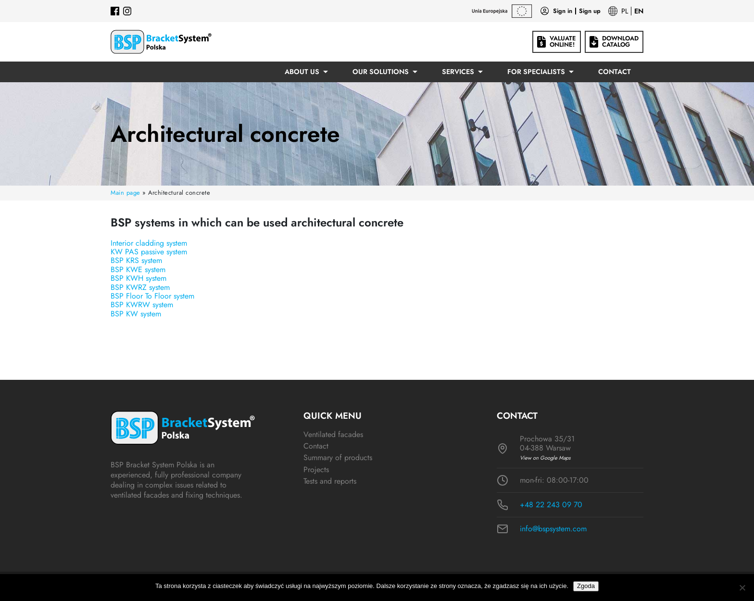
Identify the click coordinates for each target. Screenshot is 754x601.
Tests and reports (329, 481)
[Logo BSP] (161, 42)
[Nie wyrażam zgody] (742, 587)
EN (638, 11)
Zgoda (586, 585)
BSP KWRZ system (140, 287)
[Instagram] (127, 11)
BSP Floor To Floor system (152, 295)
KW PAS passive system (149, 251)
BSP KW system (136, 313)
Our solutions (380, 71)
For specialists (536, 71)
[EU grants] (501, 11)
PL (624, 11)
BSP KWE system (138, 269)
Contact (614, 71)
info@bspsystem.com (553, 529)
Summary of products (337, 457)
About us (302, 71)
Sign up (590, 11)
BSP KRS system (136, 260)
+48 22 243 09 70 (551, 505)
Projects (316, 469)
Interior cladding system (149, 243)
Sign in (562, 11)
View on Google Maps (545, 458)
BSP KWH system (138, 278)
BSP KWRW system (142, 304)
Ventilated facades (333, 434)
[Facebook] (115, 11)
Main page (125, 192)
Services (458, 71)
